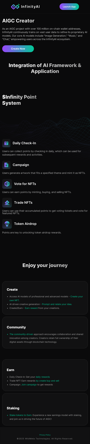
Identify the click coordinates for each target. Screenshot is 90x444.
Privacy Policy (45, 435)
